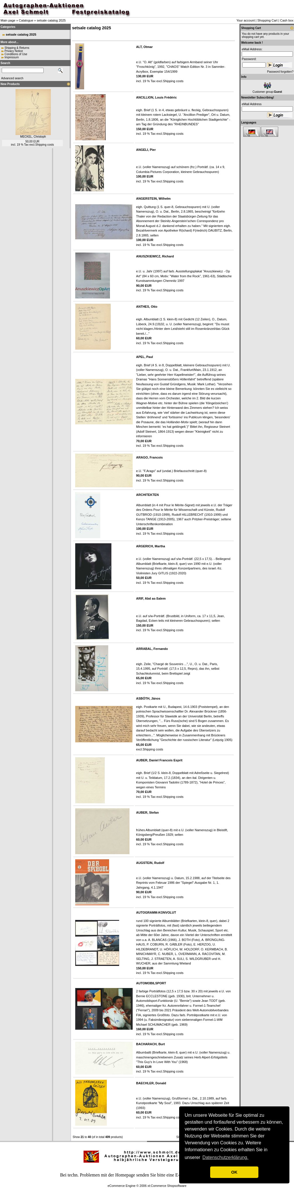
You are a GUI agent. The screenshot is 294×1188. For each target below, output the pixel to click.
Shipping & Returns (17, 47)
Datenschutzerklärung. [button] (225, 1157)
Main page (8, 20)
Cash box (286, 20)
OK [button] (234, 1172)
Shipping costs (44, 144)
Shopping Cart (267, 20)
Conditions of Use (16, 54)
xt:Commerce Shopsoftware (167, 1185)
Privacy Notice (14, 51)
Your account (245, 20)
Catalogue (26, 20)
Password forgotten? (280, 71)
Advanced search (12, 78)
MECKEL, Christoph (33, 136)
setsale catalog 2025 (51, 20)
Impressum (12, 57)
